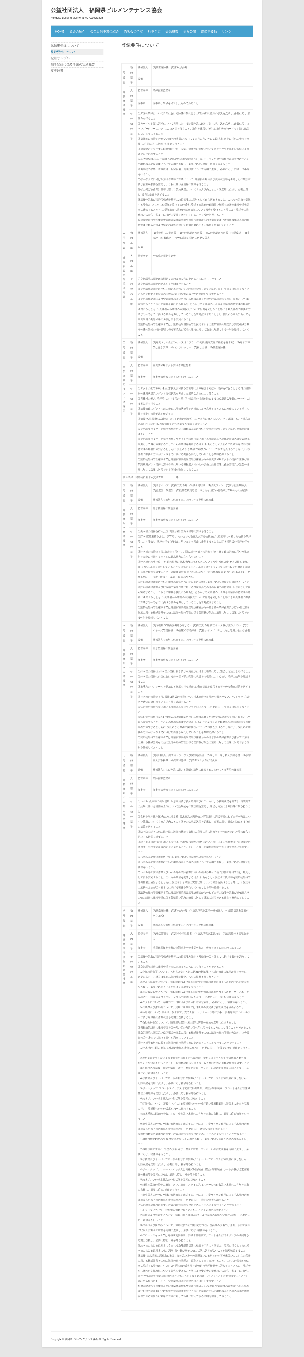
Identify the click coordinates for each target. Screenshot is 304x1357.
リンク (226, 31)
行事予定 (154, 31)
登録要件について (63, 52)
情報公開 (189, 31)
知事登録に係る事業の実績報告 (73, 64)
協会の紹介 (77, 31)
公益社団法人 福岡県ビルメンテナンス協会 (106, 10)
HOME (59, 31)
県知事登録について (65, 45)
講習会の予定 (133, 31)
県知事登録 (209, 31)
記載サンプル (60, 58)
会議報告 (172, 31)
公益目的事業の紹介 (104, 31)
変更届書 (57, 70)
